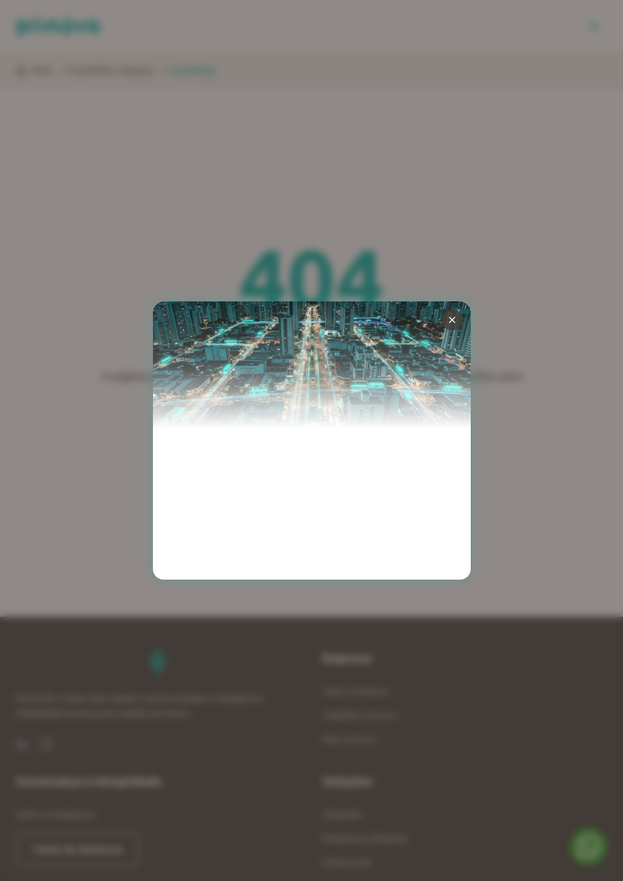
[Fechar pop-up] (452, 320)
